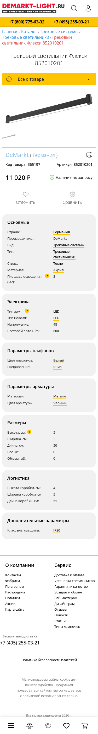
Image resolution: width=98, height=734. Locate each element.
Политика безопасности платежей (49, 659)
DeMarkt (17, 155)
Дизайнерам (64, 603)
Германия (44, 155)
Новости (61, 615)
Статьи (60, 620)
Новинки (12, 598)
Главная (10, 31)
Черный (60, 403)
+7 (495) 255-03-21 (71, 22)
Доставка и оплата (69, 575)
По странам (14, 586)
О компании (19, 565)
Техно (58, 263)
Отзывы (60, 609)
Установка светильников (74, 580)
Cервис (62, 565)
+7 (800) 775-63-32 (26, 22)
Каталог (29, 31)
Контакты (13, 575)
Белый (58, 360)
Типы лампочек (67, 626)
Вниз (57, 366)
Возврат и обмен (68, 592)
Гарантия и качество (71, 586)
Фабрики (12, 580)
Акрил (58, 270)
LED (56, 311)
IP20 (56, 530)
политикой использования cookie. (50, 695)
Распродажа (15, 592)
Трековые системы (59, 31)
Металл (59, 396)
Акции (10, 603)
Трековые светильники (25, 37)
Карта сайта (14, 609)
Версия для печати (89, 154)
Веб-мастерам (65, 598)
